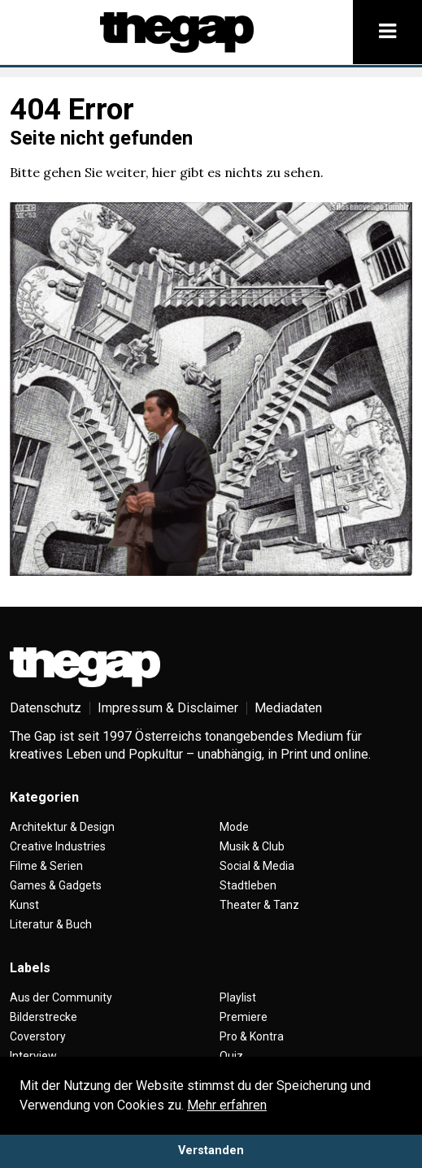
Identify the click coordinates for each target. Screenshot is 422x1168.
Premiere (244, 1016)
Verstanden (211, 1150)
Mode (234, 826)
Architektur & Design (62, 826)
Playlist (238, 997)
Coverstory (38, 1036)
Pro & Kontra (252, 1036)
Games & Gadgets (56, 885)
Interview (33, 1055)
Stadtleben (248, 885)
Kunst (24, 904)
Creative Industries (58, 846)
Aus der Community (61, 997)
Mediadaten (288, 708)
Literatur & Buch (51, 924)
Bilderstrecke (43, 1016)
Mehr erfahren (227, 1105)
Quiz (231, 1055)
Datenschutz (45, 708)
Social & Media (257, 865)
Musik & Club (252, 846)
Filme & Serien (46, 865)
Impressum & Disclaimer (168, 708)
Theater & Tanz (259, 904)
